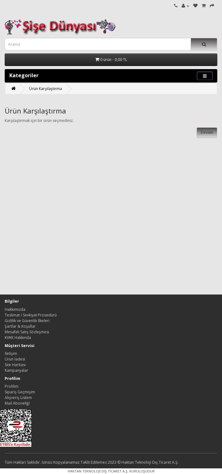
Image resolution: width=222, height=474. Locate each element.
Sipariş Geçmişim (20, 392)
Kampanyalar (16, 370)
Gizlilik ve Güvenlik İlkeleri (27, 320)
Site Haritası (15, 364)
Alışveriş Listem (18, 397)
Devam (207, 132)
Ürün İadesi (15, 359)
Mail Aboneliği (17, 403)
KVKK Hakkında (18, 337)
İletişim (11, 353)
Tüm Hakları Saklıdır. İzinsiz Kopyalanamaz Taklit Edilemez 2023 (60, 462)
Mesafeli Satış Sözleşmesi (27, 332)
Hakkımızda (15, 309)
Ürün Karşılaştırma (45, 88)
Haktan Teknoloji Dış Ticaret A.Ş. (149, 462)
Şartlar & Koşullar (20, 326)
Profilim (11, 386)
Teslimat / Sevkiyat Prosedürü (31, 315)
